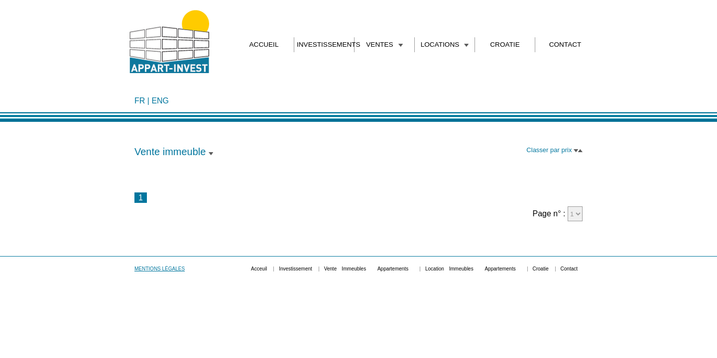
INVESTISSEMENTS (324, 44)
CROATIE (504, 44)
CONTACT (565, 44)
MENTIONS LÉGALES (159, 268)
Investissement (295, 268)
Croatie (541, 268)
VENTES (384, 44)
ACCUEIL (264, 44)
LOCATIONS (445, 44)
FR (139, 100)
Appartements (392, 268)
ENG (160, 100)
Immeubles (354, 268)
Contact (569, 268)
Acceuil (259, 268)
